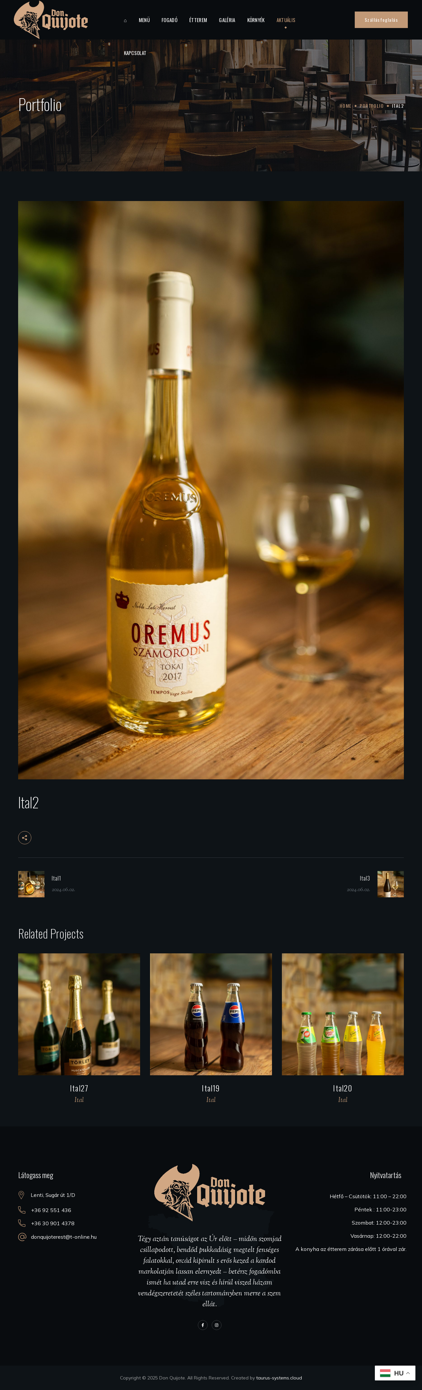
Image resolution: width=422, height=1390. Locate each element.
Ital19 (211, 1088)
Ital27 (79, 1088)
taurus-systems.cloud (279, 1378)
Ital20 (342, 1088)
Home (346, 105)
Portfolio (372, 105)
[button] (381, 20)
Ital (79, 1100)
